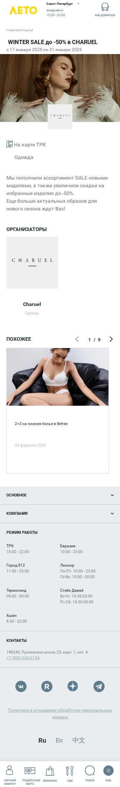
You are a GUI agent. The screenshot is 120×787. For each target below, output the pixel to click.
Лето (23, 10)
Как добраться (105, 9)
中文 (78, 740)
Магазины (50, 774)
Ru (42, 740)
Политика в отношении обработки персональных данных (60, 713)
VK (21, 686)
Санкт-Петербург (59, 3)
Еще (108, 771)
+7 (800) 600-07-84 (23, 658)
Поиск (90, 773)
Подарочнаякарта (31, 773)
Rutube (46, 686)
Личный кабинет (10, 773)
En (59, 740)
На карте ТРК (26, 144)
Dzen (73, 686)
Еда (70, 774)
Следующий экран (110, 340)
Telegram (99, 686)
